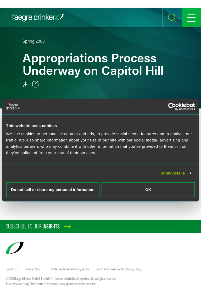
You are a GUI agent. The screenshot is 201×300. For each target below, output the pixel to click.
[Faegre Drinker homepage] (38, 17)
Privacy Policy (32, 269)
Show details (173, 173)
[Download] (26, 84)
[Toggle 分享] (36, 84)
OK (148, 189)
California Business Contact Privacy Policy (118, 269)
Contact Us (12, 269)
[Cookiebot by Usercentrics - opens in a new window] (172, 106)
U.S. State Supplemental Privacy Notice (68, 269)
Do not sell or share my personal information (52, 189)
